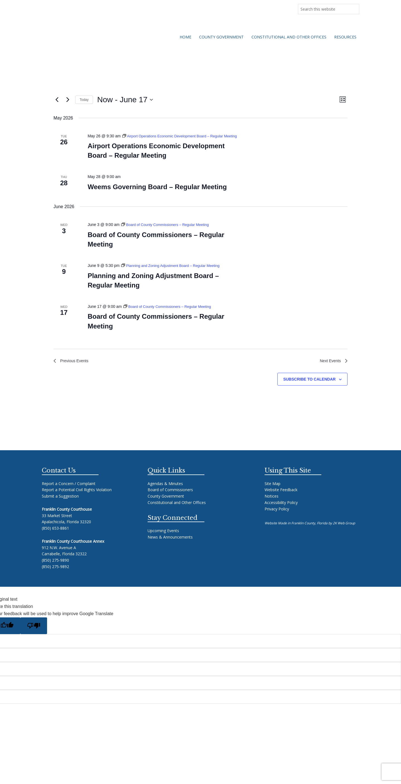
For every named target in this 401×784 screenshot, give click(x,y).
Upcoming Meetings (112, 8)
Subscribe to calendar (309, 386)
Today (84, 100)
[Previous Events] (56, 99)
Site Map (272, 491)
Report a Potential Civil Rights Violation (77, 497)
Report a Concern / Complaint (69, 491)
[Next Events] (67, 99)
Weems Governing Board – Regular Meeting (157, 193)
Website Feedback (281, 497)
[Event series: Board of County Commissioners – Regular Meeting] (168, 231)
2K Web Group (344, 531)
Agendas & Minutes (165, 491)
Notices (271, 504)
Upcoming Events (163, 538)
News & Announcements (66, 8)
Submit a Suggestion (60, 504)
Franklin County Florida (105, 39)
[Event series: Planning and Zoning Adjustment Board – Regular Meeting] (174, 272)
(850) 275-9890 (55, 568)
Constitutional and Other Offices (177, 510)
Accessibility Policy (281, 510)
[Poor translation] (33, 633)
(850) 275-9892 (55, 574)
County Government (166, 504)
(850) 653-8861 (55, 536)
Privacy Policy (277, 516)
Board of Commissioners (170, 497)
